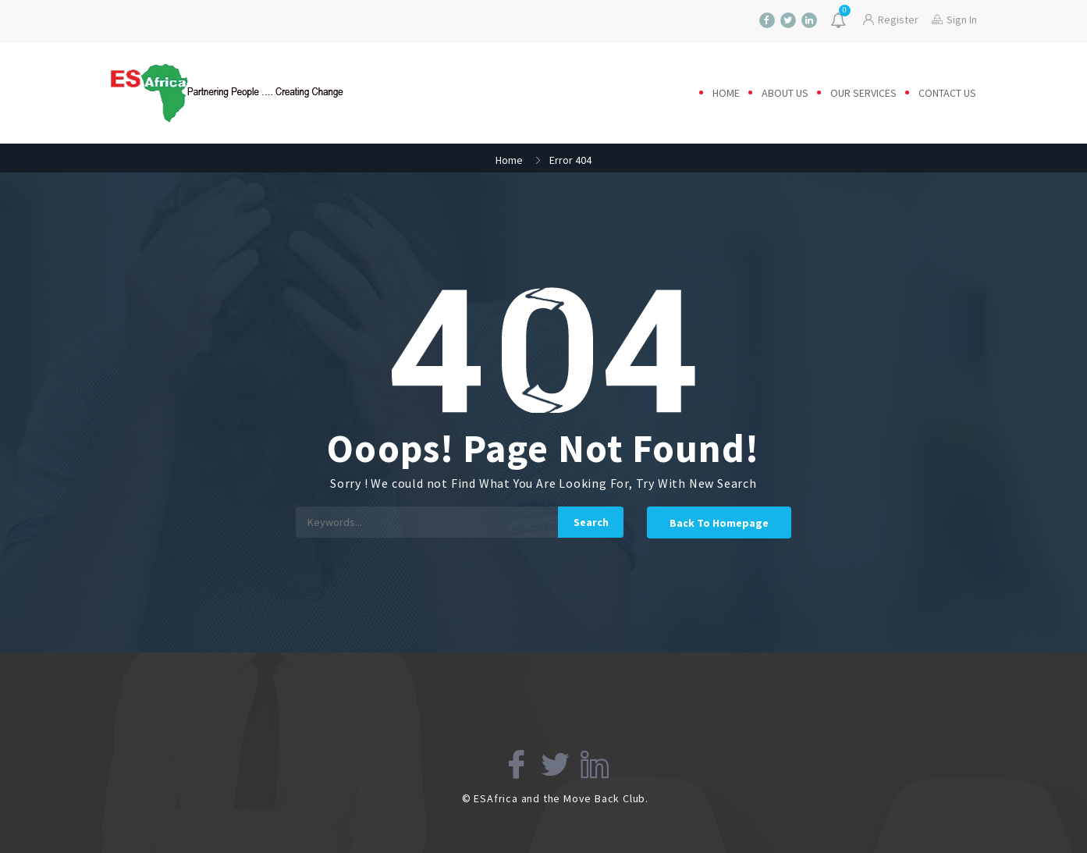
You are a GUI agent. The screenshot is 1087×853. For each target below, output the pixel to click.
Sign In (954, 19)
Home (726, 93)
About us (785, 93)
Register (890, 19)
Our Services (863, 93)
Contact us (947, 93)
